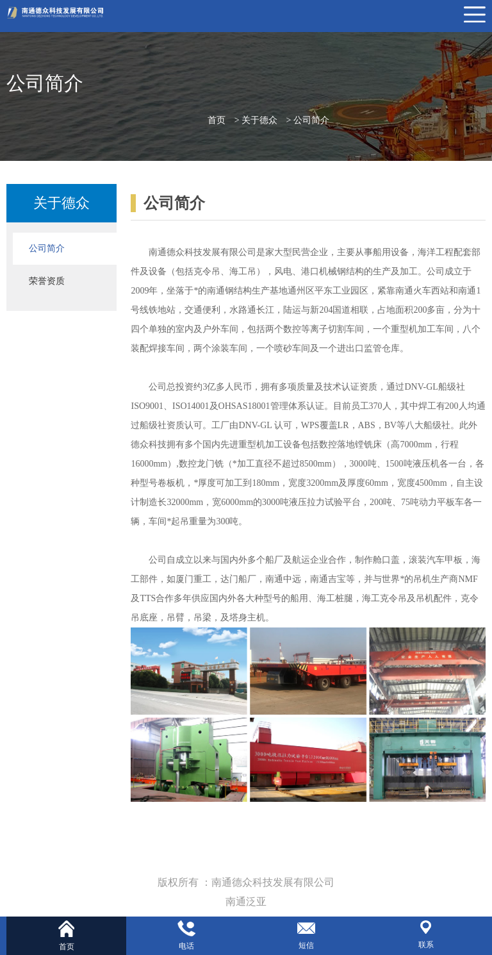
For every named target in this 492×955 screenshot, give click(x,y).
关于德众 (259, 120)
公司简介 (311, 120)
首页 (217, 120)
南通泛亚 (246, 901)
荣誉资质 (47, 281)
